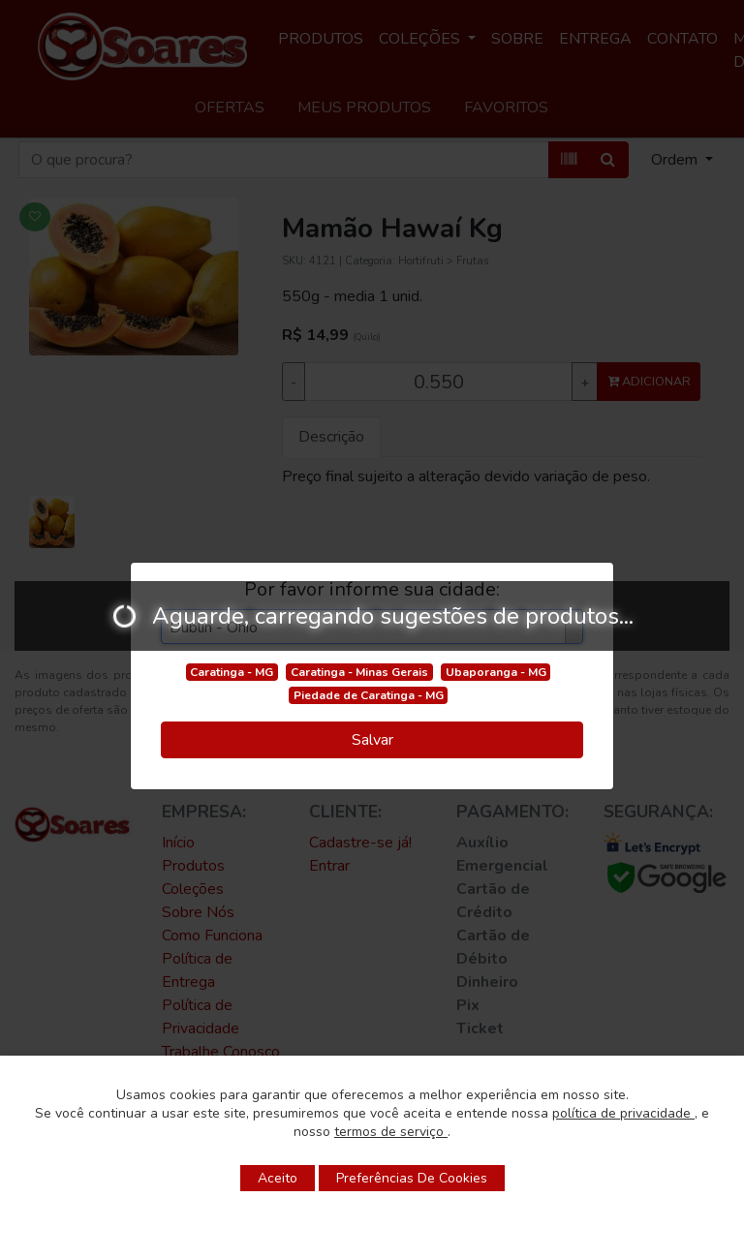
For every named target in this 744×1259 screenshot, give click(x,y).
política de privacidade (623, 1113)
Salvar (372, 740)
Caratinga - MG (231, 672)
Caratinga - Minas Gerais (359, 672)
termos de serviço (391, 1131)
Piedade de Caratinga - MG (369, 695)
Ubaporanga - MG (496, 672)
